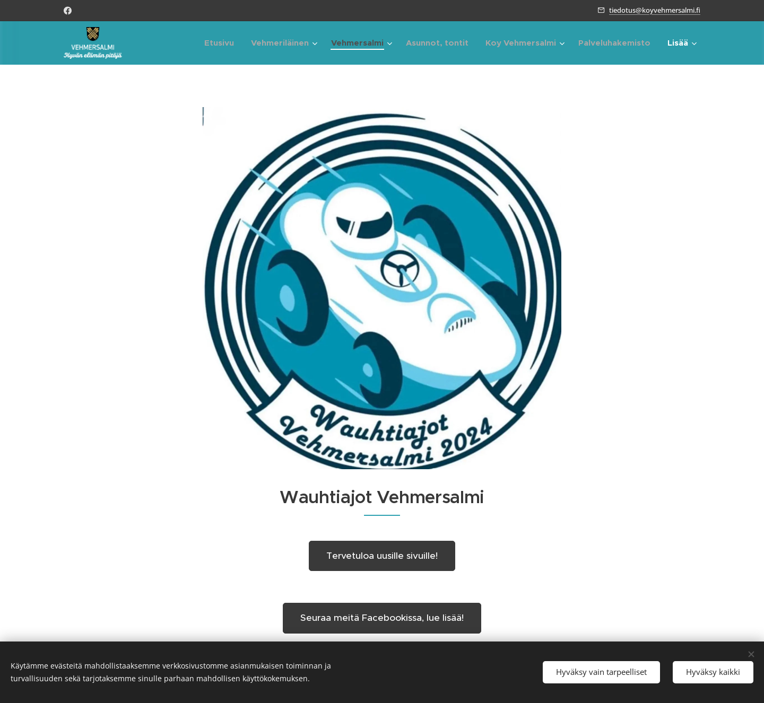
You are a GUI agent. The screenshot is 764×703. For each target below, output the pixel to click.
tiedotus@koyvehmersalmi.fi (654, 10)
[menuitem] (222, 43)
